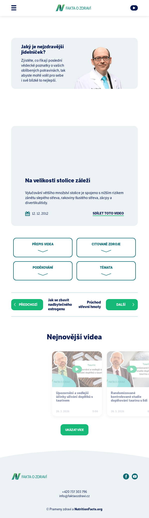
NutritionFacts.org (88, 509)
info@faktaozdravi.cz (74, 496)
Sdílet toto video (108, 213)
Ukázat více (74, 430)
